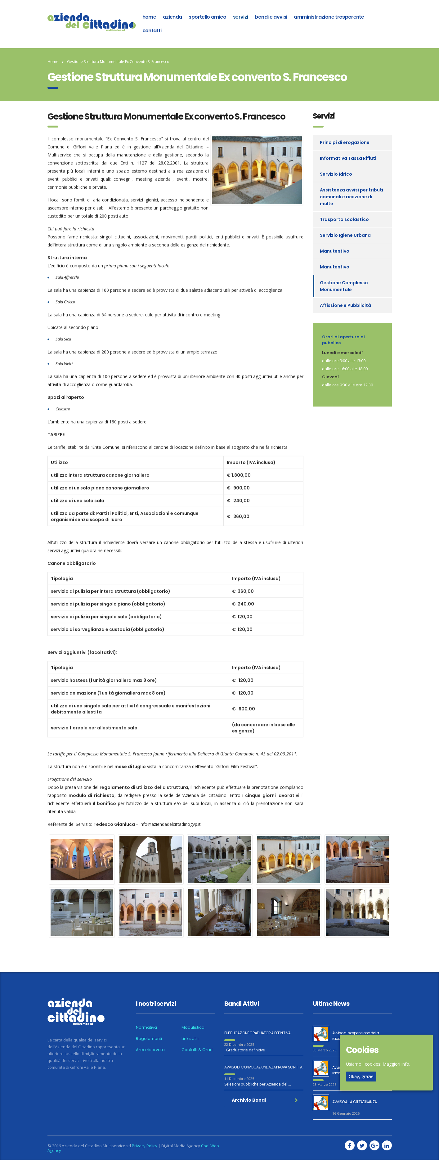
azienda (172, 16)
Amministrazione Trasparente (329, 16)
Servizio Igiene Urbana (345, 235)
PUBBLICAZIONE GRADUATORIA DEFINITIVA (257, 1033)
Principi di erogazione (345, 142)
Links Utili (190, 1038)
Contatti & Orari (197, 1049)
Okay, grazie (361, 1076)
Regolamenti (149, 1038)
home (149, 16)
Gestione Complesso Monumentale (344, 286)
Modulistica (192, 1027)
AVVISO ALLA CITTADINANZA (354, 1101)
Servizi (240, 16)
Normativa (146, 1027)
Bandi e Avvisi (271, 16)
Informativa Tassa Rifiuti (348, 158)
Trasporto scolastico (344, 219)
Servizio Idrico (336, 174)
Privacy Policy (144, 1146)
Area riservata (150, 1049)
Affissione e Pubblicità (345, 305)
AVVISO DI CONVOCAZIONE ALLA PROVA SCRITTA (263, 1067)
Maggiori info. (396, 1064)
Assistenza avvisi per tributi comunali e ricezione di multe (351, 197)
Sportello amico (207, 16)
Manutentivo (334, 251)
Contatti (152, 30)
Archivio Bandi (265, 1100)
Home (52, 61)
